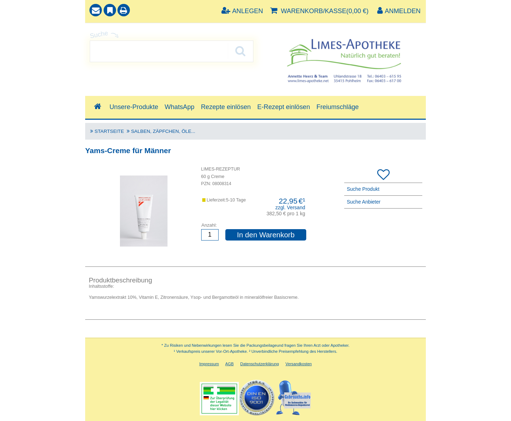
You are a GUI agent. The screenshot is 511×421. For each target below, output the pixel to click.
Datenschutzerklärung (259, 364)
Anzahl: (209, 225)
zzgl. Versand (290, 207)
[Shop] (97, 106)
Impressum (209, 364)
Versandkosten (299, 364)
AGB (229, 364)
